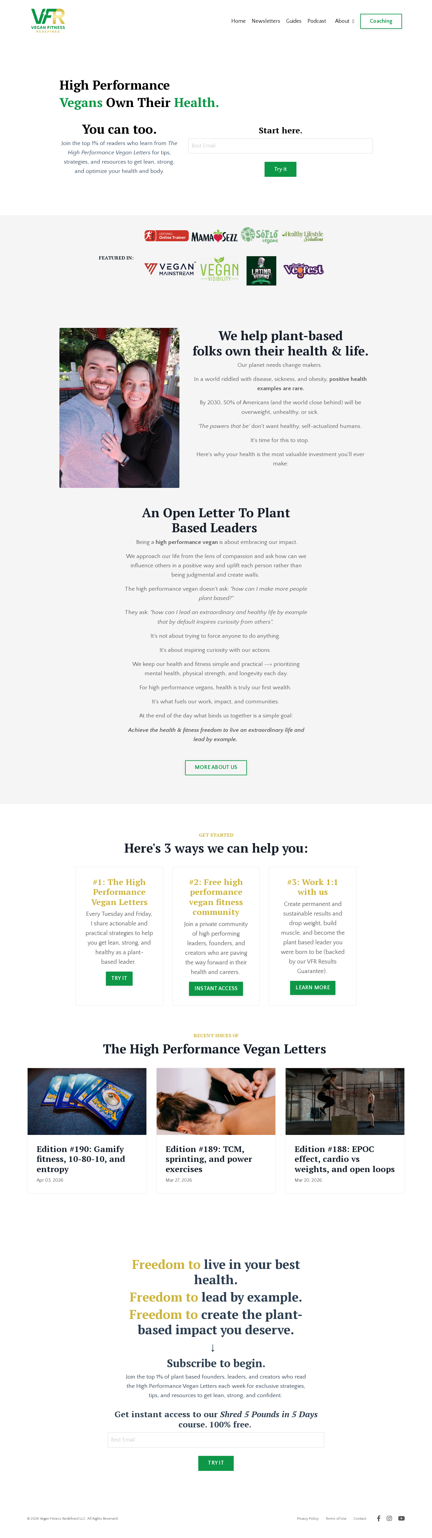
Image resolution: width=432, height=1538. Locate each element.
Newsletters (265, 21)
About (344, 21)
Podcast (316, 21)
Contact (359, 1525)
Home (238, 21)
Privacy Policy (308, 1525)
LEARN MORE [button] (313, 993)
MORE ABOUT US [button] (216, 773)
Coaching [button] (381, 21)
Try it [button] (280, 170)
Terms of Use (336, 1525)
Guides (293, 21)
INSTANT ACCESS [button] (216, 993)
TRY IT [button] (119, 984)
